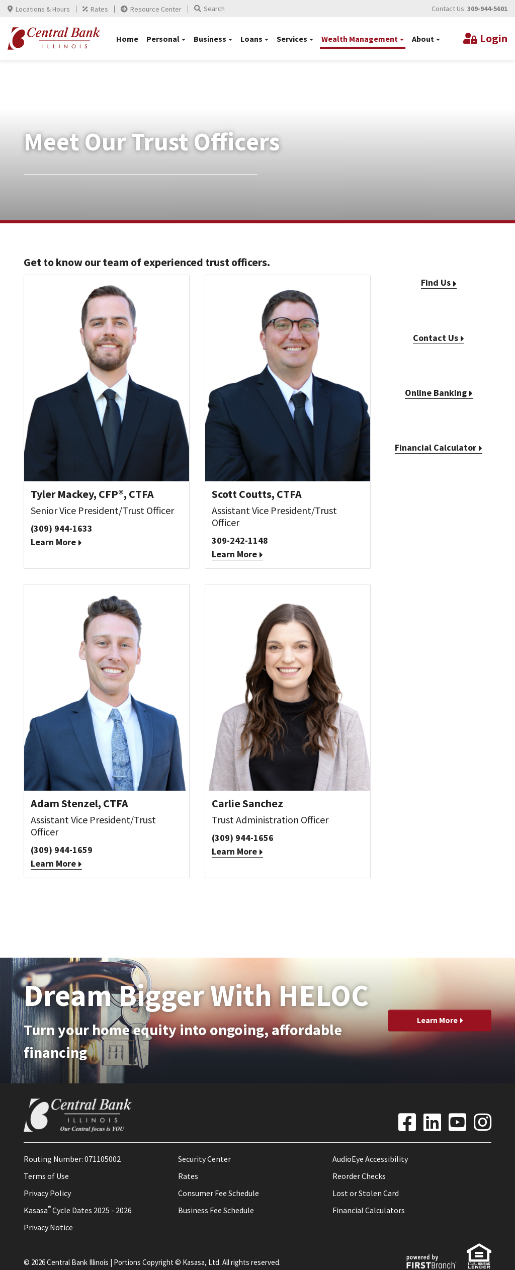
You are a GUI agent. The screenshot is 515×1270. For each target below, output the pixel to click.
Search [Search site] (214, 8)
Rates (99, 9)
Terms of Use (46, 1176)
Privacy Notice (48, 1227)
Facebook (407, 1122)
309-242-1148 (240, 540)
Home (127, 39)
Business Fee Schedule (216, 1210)
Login (493, 38)
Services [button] (292, 39)
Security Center (204, 1159)
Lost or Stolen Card (365, 1193)
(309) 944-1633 (62, 528)
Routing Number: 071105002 (72, 1159)
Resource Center (156, 9)
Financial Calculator (435, 447)
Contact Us (435, 338)
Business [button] (210, 39)
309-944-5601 (487, 8)
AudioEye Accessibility (370, 1159)
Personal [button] (163, 39)
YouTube (457, 1122)
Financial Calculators (368, 1210)
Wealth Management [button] (359, 39)
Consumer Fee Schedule (218, 1193)
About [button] (423, 39)
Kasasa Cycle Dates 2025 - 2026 (78, 1210)
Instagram (482, 1122)
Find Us (436, 282)
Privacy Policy (47, 1193)
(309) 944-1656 (243, 837)
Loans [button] (251, 39)
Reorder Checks (359, 1176)
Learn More (53, 542)
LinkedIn (432, 1122)
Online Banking (436, 392)
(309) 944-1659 (62, 850)
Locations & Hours (43, 9)
